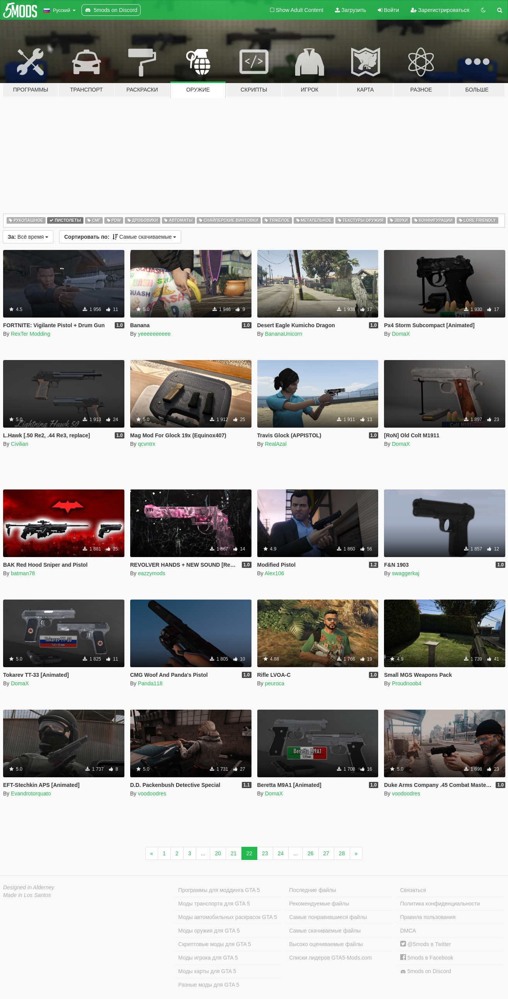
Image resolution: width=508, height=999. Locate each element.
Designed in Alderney (28, 887)
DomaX (401, 334)
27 (326, 853)
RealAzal (276, 444)
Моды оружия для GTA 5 (209, 931)
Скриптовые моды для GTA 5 (214, 944)
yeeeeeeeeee (154, 334)
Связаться (413, 890)
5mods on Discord (425, 971)
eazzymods (151, 573)
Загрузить (350, 10)
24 (281, 853)
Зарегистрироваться (440, 10)
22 (249, 853)
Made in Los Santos (27, 895)
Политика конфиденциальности (440, 903)
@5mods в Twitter (425, 944)
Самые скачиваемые (120, 237)
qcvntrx (146, 444)
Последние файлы (312, 890)
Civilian (19, 444)
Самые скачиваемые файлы (325, 931)
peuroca (275, 683)
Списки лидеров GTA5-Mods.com (330, 958)
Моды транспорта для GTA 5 (214, 903)
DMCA (408, 931)
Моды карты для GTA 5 (207, 971)
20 (218, 853)
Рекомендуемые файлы (319, 903)
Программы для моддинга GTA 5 (219, 890)
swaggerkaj (405, 573)
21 (234, 853)
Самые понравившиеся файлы (328, 917)
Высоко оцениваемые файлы (326, 944)
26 (311, 853)
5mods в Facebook (427, 957)
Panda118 (150, 683)
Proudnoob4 (406, 683)
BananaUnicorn (283, 334)
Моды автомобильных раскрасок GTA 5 (227, 917)
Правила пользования (428, 917)
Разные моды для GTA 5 (208, 985)
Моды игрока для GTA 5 (208, 958)
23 (265, 853)
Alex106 (274, 573)
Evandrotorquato (31, 793)
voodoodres (152, 793)
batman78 (23, 573)
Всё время (28, 237)
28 (342, 853)
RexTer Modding (30, 334)
